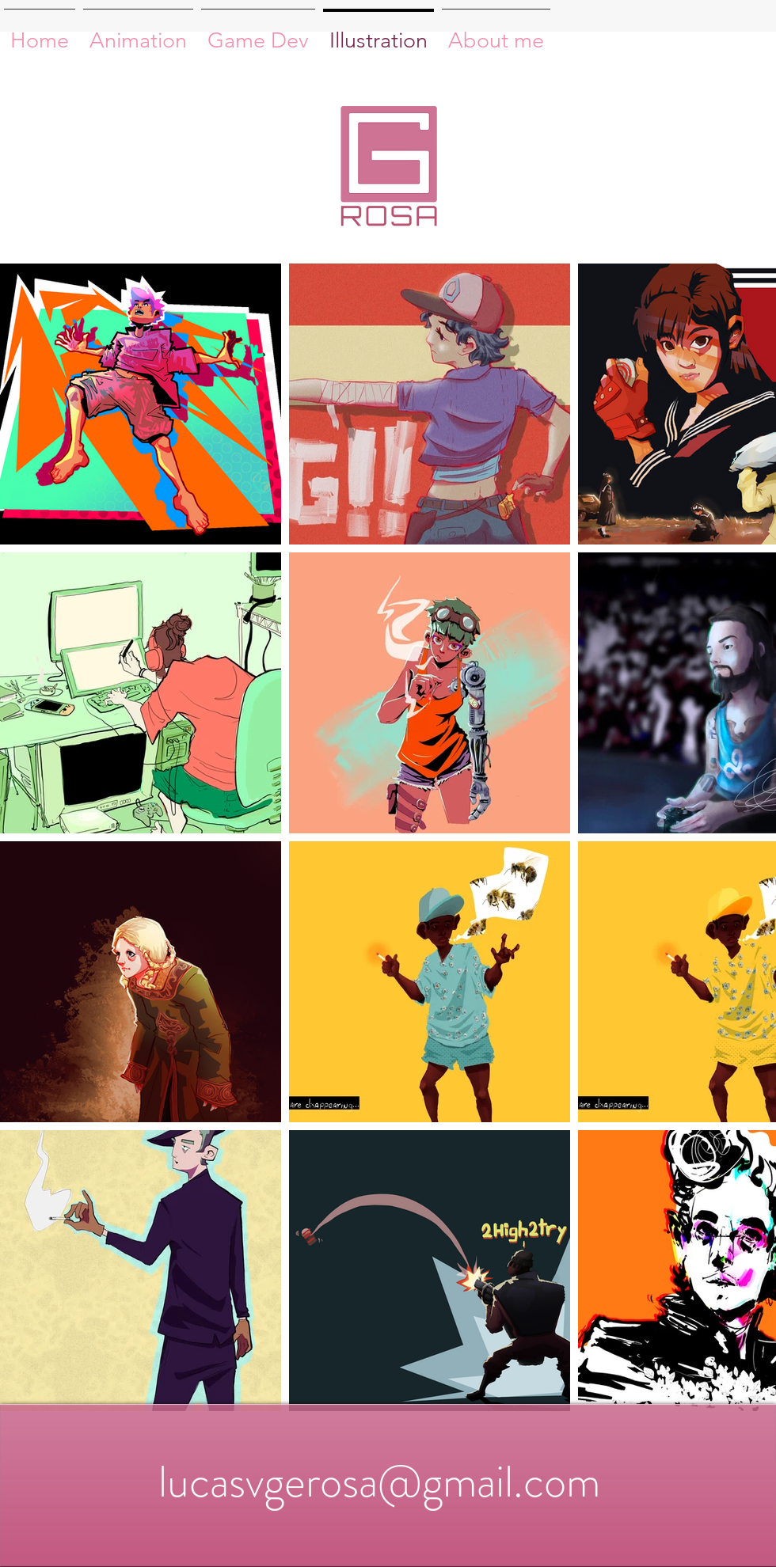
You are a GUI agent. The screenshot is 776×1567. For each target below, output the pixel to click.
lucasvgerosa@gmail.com (379, 1481)
